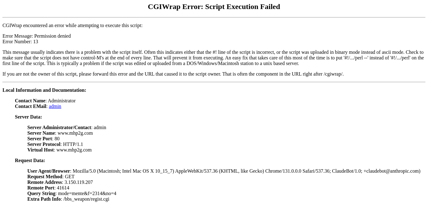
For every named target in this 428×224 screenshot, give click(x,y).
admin (55, 106)
